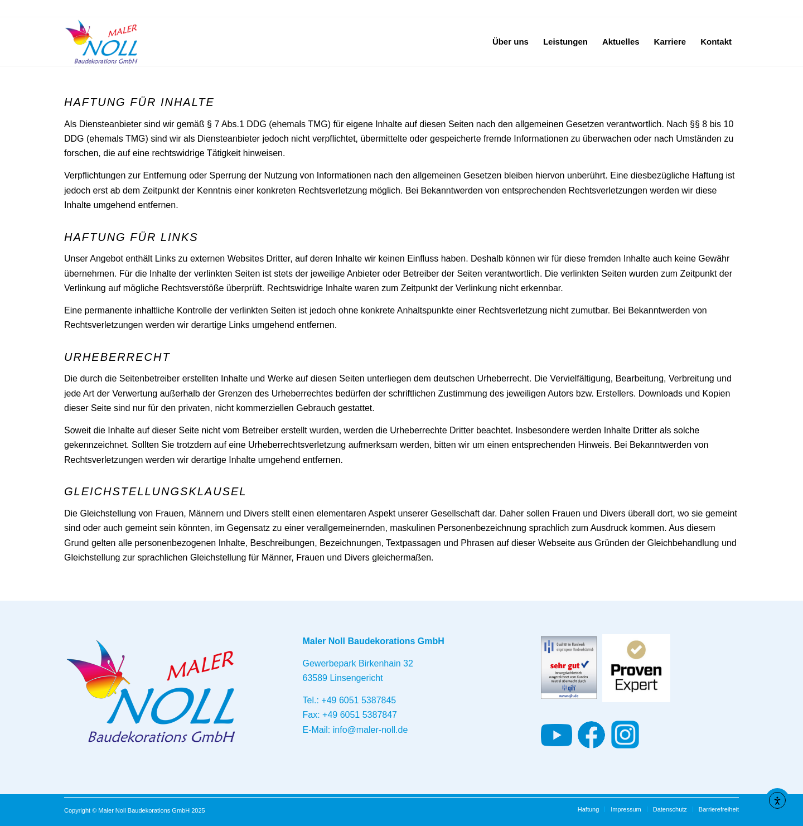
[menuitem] (510, 41)
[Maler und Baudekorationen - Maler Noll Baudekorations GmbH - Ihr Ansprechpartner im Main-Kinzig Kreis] (101, 41)
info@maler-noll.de (370, 730)
